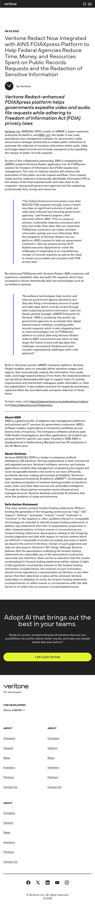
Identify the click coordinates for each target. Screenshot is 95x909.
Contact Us (10, 787)
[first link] (90, 4)
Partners (8, 777)
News (6, 758)
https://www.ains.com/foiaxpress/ (31, 405)
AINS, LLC (44, 135)
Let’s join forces (47, 656)
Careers (8, 748)
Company (9, 738)
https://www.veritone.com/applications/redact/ (58, 401)
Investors (9, 767)
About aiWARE (12, 710)
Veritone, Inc (12, 131)
